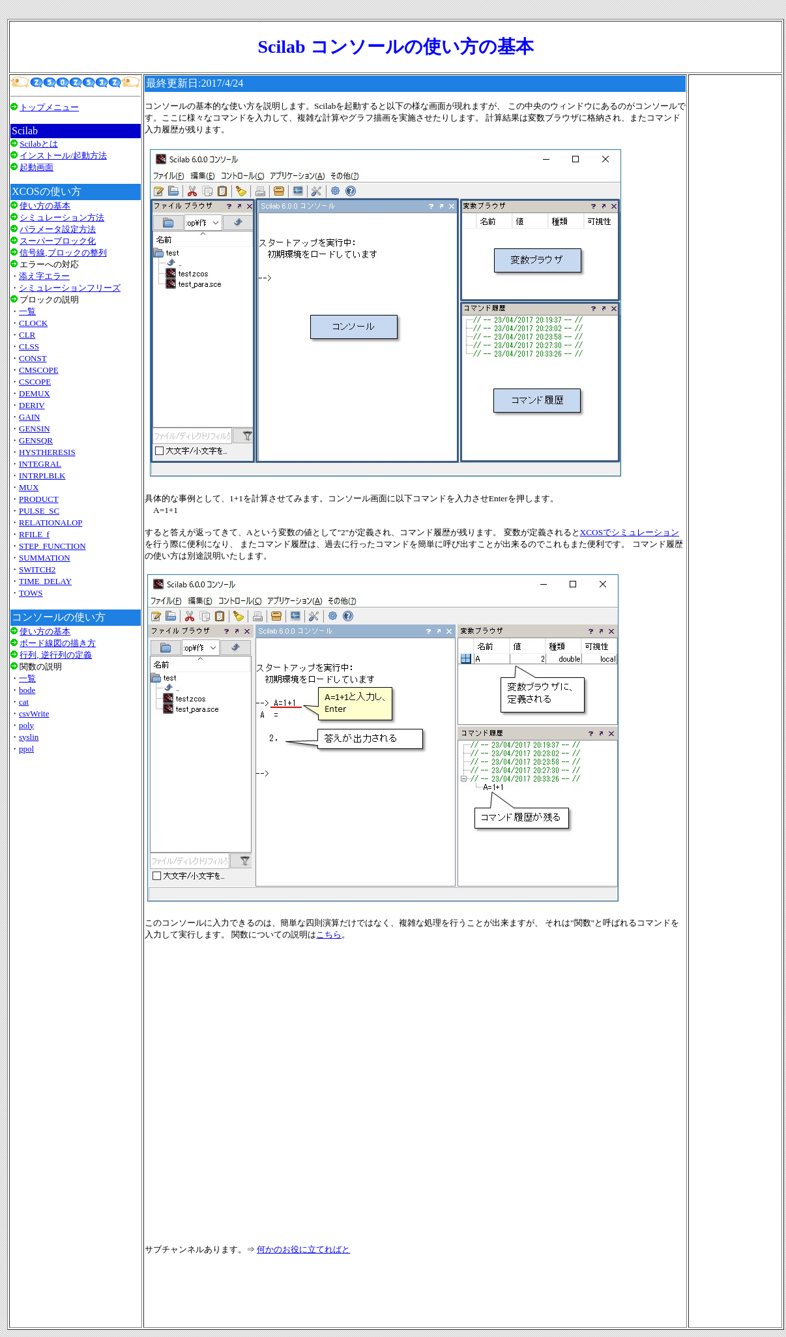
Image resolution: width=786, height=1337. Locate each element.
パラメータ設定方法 (58, 229)
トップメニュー (49, 107)
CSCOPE (35, 382)
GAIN (29, 417)
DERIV (32, 405)
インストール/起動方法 (63, 155)
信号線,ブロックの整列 (63, 252)
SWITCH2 (37, 569)
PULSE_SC (39, 511)
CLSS (29, 346)
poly (26, 725)
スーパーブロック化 (58, 241)
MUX (28, 487)
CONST (33, 358)
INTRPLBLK (42, 475)
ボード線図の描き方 (58, 643)
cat (24, 702)
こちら (329, 934)
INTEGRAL (40, 464)
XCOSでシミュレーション (630, 532)
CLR (27, 335)
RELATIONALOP (51, 522)
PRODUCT (39, 499)
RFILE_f (34, 534)
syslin (28, 737)
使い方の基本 (45, 206)
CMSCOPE (39, 370)
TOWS (31, 593)
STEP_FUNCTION (52, 546)
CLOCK (33, 323)
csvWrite (34, 713)
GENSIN (34, 428)
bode (27, 690)
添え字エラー (44, 276)
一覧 (27, 311)
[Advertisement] (75, 928)
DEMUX (34, 393)
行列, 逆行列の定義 (56, 655)
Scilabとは (39, 144)
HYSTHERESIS (47, 452)
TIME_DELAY (45, 581)
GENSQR (36, 440)
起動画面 (36, 167)
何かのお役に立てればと (303, 1249)
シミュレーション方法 (62, 217)
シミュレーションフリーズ (70, 288)
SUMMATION (44, 558)
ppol (26, 749)
